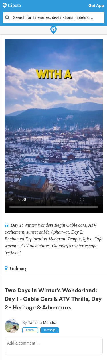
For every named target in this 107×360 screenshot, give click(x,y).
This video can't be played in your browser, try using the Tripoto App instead (54, 126)
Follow (30, 330)
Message (50, 330)
